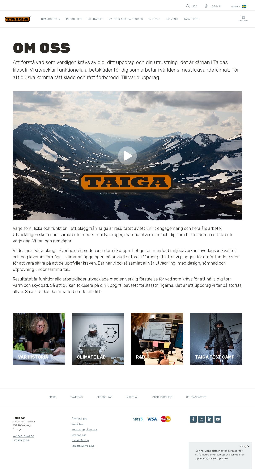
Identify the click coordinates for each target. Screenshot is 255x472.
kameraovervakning (83, 445)
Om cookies (79, 434)
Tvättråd (76, 397)
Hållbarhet (94, 19)
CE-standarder (196, 397)
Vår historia (33, 357)
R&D (140, 357)
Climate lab (91, 357)
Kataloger (191, 19)
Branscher (49, 19)
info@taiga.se (21, 440)
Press (52, 397)
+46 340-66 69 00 (23, 436)
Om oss (153, 19)
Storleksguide (162, 397)
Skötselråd (104, 397)
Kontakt (173, 19)
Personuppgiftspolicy (84, 429)
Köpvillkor (78, 424)
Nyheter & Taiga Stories (126, 19)
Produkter (74, 19)
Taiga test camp (215, 357)
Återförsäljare (79, 418)
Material (132, 397)
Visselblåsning (80, 440)
